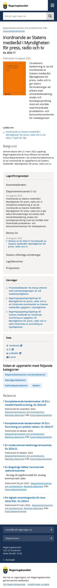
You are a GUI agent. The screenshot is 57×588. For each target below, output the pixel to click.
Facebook (29, 345)
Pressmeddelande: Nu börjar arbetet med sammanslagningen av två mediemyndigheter (28, 290)
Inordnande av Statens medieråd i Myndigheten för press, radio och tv (24, 200)
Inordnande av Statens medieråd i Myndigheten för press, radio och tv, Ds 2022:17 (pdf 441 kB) (26, 134)
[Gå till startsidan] (16, 5)
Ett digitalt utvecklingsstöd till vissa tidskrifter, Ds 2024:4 (25, 499)
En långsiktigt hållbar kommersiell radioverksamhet (24, 468)
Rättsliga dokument (15, 380)
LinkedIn (29, 353)
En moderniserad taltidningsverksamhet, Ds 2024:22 (28, 446)
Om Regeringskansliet (14, 584)
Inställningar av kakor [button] (38, 584)
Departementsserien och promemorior (25, 374)
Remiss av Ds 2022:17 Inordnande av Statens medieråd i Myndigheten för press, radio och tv (27, 244)
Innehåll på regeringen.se (29, 529)
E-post (24, 357)
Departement (29, 538)
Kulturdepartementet (14, 31)
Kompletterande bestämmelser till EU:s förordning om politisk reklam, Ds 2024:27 (29, 425)
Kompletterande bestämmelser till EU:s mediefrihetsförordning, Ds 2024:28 (27, 403)
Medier (36, 385)
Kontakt (10, 559)
